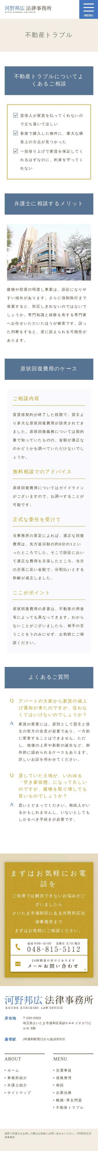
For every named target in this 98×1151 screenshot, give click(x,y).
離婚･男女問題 (69, 1100)
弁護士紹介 (17, 1085)
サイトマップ (19, 1093)
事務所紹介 (17, 1078)
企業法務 (64, 1093)
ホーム (13, 1070)
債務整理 (64, 1078)
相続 (60, 1085)
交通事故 (64, 1070)
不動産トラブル (70, 1107)
